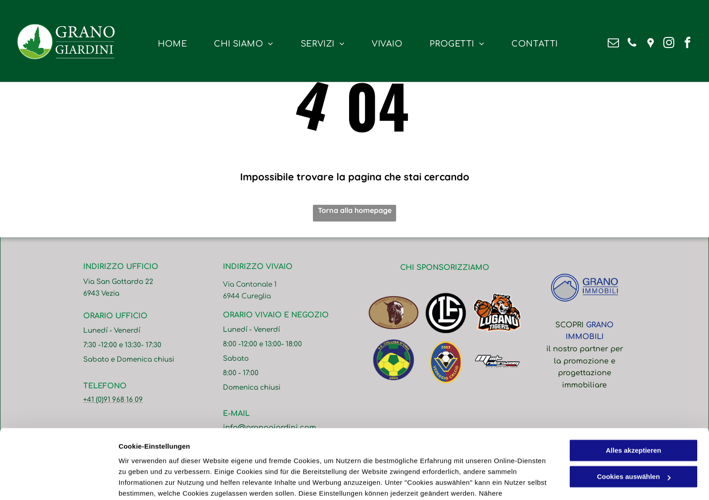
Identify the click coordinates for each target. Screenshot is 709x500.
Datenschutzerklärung (340, 457)
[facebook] (687, 43)
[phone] (632, 43)
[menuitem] (172, 44)
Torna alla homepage (355, 210)
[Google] (650, 43)
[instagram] (669, 43)
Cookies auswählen (150, 482)
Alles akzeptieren (634, 403)
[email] (613, 43)
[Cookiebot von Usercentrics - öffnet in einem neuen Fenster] (58, 482)
